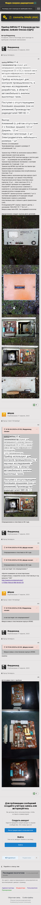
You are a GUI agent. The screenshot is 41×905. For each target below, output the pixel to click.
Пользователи (32, 888)
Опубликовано (18, 50)
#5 (38, 642)
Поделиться (10, 857)
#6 (38, 677)
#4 (38, 603)
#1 (38, 59)
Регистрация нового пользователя (20, 830)
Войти (20, 845)
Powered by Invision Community (20, 902)
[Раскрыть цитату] (5, 429)
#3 (38, 543)
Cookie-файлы (27, 897)
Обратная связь (14, 897)
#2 (38, 425)
